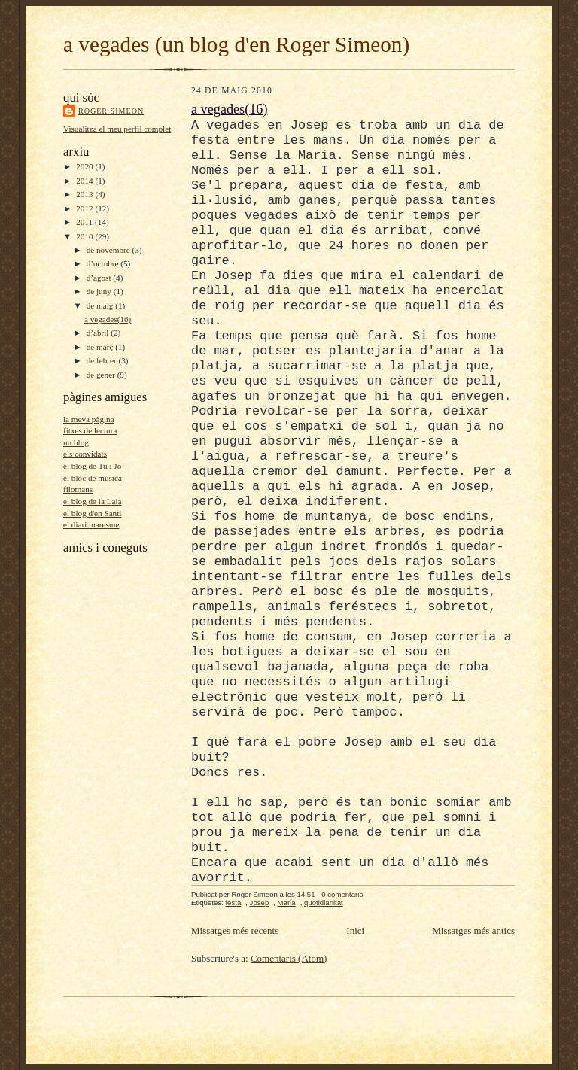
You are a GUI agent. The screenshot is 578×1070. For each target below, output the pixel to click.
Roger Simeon (111, 111)
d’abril (99, 332)
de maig (101, 305)
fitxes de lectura (90, 430)
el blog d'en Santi (92, 513)
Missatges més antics (473, 930)
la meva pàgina (88, 419)
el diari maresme (91, 524)
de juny (100, 291)
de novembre (109, 249)
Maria (287, 902)
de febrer (103, 360)
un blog (76, 442)
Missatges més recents (234, 930)
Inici (355, 930)
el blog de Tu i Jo (92, 465)
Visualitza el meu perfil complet (117, 128)
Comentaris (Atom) (289, 958)
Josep (259, 902)
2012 (85, 208)
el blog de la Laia (92, 501)
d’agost (100, 277)
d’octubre (104, 263)
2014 (85, 180)
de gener (102, 374)
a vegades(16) (107, 319)
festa (233, 902)
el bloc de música (92, 477)
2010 (85, 236)
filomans (78, 489)
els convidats (85, 453)
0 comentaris (342, 894)
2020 (85, 166)
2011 (85, 221)
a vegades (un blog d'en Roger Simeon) (236, 44)
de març (101, 346)
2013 (85, 194)
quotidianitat (323, 902)
